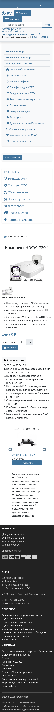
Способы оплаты (11, 675)
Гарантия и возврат (12, 661)
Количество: (8, 342)
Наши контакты (10, 639)
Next (44, 449)
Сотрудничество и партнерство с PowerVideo (27, 651)
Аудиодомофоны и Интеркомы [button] (25, 123)
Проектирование (17, 199)
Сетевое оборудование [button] (20, 69)
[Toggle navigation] (6, 4)
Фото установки (14, 360)
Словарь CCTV (15, 185)
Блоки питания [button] (16, 105)
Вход (34, 35)
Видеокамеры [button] (15, 51)
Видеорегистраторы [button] (19, 57)
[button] (9, 334)
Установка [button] (12, 19)
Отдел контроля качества (16, 654)
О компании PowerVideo (15, 636)
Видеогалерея (16, 213)
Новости (12, 172)
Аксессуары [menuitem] (14, 117)
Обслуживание (16, 192)
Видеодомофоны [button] (17, 81)
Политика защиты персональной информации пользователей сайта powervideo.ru (21, 682)
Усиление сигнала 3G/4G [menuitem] (21, 135)
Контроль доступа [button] (18, 111)
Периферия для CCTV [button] (20, 87)
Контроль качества (19, 220)
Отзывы (6, 658)
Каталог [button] (22, 13)
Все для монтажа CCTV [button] (20, 93)
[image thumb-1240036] (7, 290)
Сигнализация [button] (16, 75)
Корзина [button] (43, 35)
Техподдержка (15, 179)
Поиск (46, 24)
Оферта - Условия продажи (17, 672)
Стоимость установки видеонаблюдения (24, 632)
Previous (9, 449)
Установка (12, 157)
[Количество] (22, 342)
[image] (27, 268)
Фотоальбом (14, 206)
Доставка (7, 668)
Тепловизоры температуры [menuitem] (23, 99)
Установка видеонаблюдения (18, 629)
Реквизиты (8, 665)
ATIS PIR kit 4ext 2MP (23, 455)
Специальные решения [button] (20, 129)
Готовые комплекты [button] (19, 141)
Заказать (10, 347)
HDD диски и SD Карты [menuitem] (19, 63)
